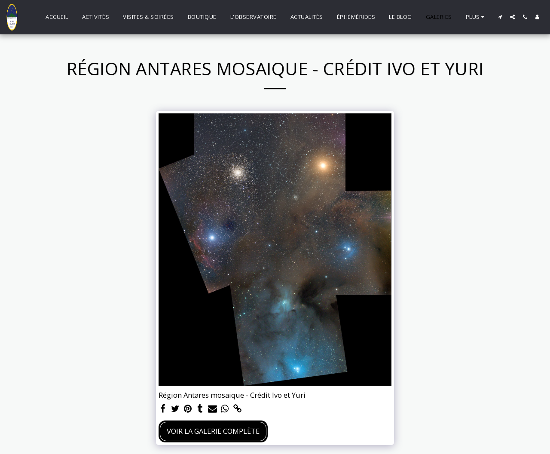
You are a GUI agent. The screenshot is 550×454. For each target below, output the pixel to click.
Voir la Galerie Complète (213, 431)
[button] (500, 17)
